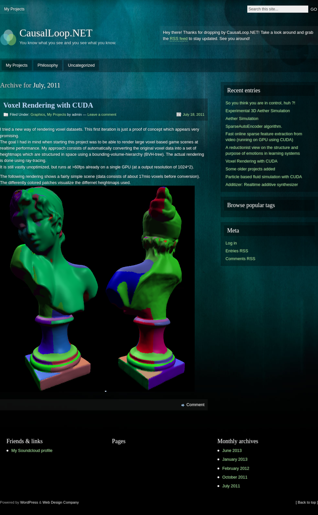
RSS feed (179, 38)
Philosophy (48, 65)
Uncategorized (81, 65)
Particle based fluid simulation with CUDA (264, 176)
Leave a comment (101, 114)
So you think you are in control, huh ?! (260, 102)
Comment (195, 404)
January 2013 (235, 459)
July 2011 (231, 485)
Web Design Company (61, 502)
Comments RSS (240, 258)
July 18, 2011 (193, 114)
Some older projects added (250, 168)
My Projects (14, 9)
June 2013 (232, 450)
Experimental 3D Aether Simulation (258, 110)
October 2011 (235, 477)
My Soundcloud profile (32, 450)
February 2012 (235, 468)
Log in (231, 243)
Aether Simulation (242, 118)
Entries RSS (237, 250)
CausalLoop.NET (55, 33)
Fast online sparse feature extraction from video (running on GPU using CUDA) (264, 136)
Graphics (38, 114)
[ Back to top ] (307, 502)
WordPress (29, 502)
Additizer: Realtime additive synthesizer (262, 184)
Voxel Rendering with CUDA (48, 105)
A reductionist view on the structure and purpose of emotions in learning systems (263, 150)
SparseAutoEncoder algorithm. (254, 126)
